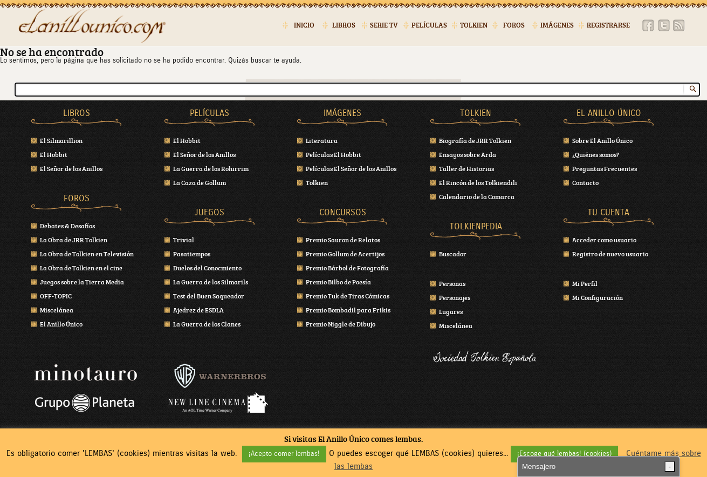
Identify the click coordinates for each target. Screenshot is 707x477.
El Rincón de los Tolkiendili (478, 182)
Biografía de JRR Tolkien (475, 140)
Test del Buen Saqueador (208, 295)
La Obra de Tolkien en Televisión (87, 253)
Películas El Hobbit (333, 154)
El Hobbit (53, 154)
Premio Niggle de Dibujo (340, 323)
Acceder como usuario (604, 239)
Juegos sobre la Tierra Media (82, 281)
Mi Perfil (585, 283)
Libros (343, 25)
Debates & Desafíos (67, 225)
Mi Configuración (597, 297)
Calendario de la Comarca (476, 196)
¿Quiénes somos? (595, 154)
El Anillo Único (61, 323)
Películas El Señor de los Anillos (351, 168)
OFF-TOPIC (56, 295)
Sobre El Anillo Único (602, 140)
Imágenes (557, 25)
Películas (429, 25)
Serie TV (384, 25)
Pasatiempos (191, 253)
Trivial (183, 239)
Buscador (452, 253)
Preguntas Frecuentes (604, 168)
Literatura (322, 140)
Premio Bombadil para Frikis (348, 309)
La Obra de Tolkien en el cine (81, 267)
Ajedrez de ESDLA (198, 309)
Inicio (304, 25)
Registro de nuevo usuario (610, 253)
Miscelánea (56, 309)
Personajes (454, 297)
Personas (452, 283)
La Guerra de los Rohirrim (211, 168)
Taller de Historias (466, 168)
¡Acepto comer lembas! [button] (284, 454)
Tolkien (474, 25)
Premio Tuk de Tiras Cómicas (347, 295)
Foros (514, 25)
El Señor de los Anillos (71, 168)
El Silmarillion (61, 140)
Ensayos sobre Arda (467, 154)
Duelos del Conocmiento (207, 267)
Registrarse (608, 25)
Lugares (451, 311)
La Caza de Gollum (199, 182)
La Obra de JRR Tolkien (73, 239)
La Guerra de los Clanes (207, 323)
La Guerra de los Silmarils (210, 281)
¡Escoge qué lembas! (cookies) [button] (564, 454)
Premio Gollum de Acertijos (345, 253)
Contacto (585, 182)
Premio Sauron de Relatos (343, 239)
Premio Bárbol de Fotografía (347, 267)
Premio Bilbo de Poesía (338, 281)
